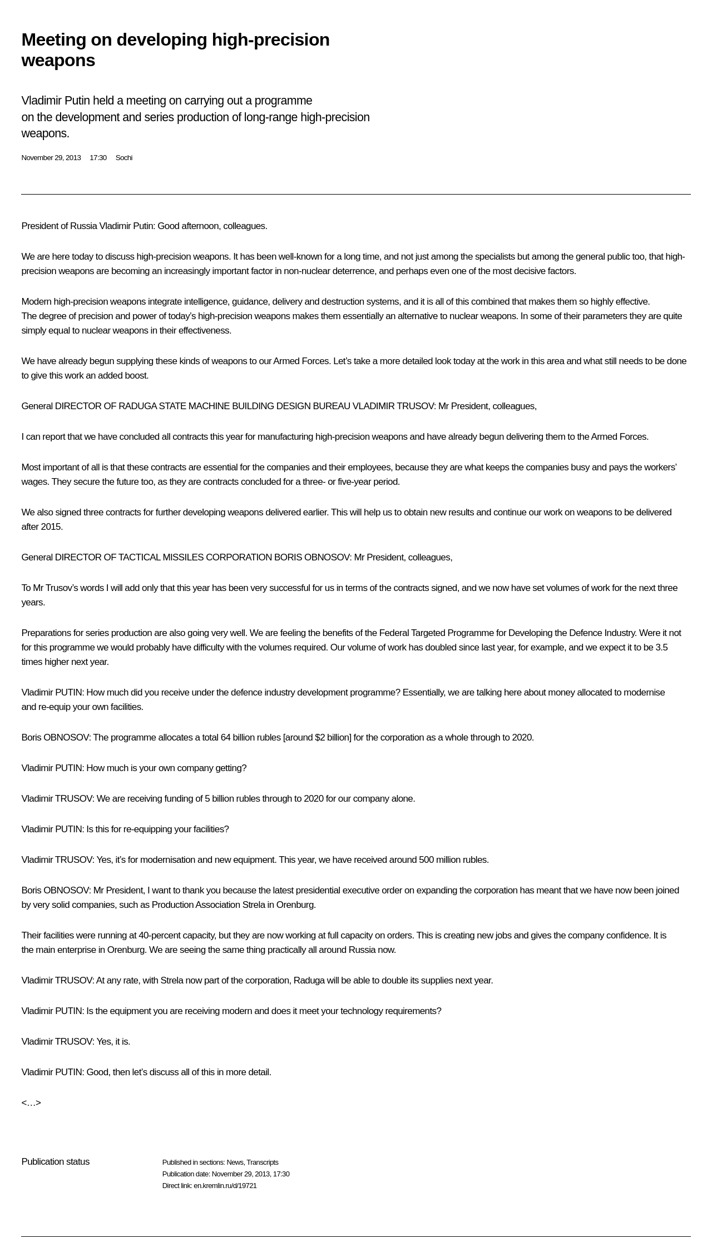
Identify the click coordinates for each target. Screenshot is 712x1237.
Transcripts (262, 1162)
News (234, 1162)
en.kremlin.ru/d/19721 (225, 1185)
